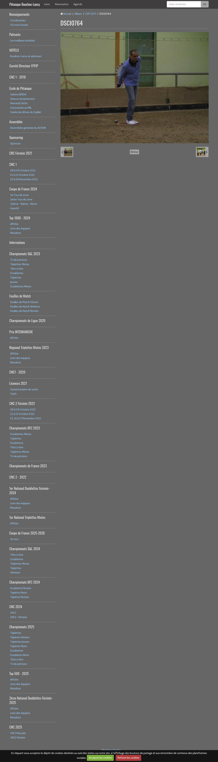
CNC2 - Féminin (18, 617)
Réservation (61, 4)
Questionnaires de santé (24, 389)
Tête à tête (16, 268)
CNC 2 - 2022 (17, 477)
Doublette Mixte (19, 655)
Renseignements (19, 14)
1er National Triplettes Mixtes (27, 517)
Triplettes (15, 277)
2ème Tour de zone (21, 199)
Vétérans (15, 572)
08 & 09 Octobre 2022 (23, 170)
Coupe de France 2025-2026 (27, 533)
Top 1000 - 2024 (19, 217)
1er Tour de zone (19, 195)
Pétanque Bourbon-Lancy (24, 4)
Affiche (14, 224)
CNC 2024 (15, 606)
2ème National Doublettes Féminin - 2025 (31, 700)
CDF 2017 (90, 13)
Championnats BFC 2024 (24, 582)
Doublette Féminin (20, 588)
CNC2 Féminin (17, 737)
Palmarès (15, 34)
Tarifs (13, 393)
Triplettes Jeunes (19, 641)
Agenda (78, 4)
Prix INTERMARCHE (21, 331)
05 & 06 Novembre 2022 (24, 179)
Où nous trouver (19, 24)
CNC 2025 (15, 727)
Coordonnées (18, 20)
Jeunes (14, 282)
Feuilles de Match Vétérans (25, 306)
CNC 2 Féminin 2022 (22, 403)
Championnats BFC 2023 (24, 428)
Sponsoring (16, 137)
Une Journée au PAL (21, 107)
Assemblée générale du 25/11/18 (28, 127)
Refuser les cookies (128, 757)
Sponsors (15, 143)
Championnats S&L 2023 (24, 253)
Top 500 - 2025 (19, 673)
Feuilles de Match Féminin (24, 311)
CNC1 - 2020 (17, 372)
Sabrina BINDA (18, 94)
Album (78, 13)
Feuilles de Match (20, 296)
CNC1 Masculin (18, 733)
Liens (47, 4)
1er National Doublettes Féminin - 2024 (29, 490)
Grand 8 (14, 208)
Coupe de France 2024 (23, 188)
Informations (17, 242)
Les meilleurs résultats (22, 40)
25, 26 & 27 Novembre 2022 (25, 418)
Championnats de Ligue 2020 (27, 320)
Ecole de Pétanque (20, 88)
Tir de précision (18, 259)
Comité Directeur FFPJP (23, 65)
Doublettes (16, 273)
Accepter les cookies (100, 757)
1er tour (14, 539)
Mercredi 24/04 (18, 103)
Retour (134, 151)
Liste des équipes (20, 228)
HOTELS (14, 50)
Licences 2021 (18, 383)
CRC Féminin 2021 (20, 153)
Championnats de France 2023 (28, 465)
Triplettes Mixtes (19, 264)
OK (204, 4)
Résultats (15, 232)
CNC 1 (13, 164)
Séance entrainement (22, 98)
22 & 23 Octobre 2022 (22, 174)
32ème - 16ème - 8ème (23, 203)
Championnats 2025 (21, 626)
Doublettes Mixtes (20, 286)
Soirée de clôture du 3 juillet (25, 112)
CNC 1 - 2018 (17, 77)
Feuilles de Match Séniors (24, 302)
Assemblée (15, 121)
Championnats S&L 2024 (24, 548)
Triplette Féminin (19, 597)
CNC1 (13, 612)
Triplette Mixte (18, 592)
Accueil (67, 13)
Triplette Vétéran (19, 637)
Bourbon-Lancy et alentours (26, 56)
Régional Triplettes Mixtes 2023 (29, 347)
